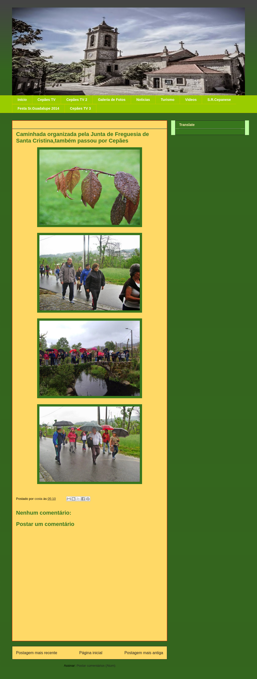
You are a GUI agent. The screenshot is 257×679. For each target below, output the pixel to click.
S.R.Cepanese (219, 100)
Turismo (167, 100)
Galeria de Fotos (111, 100)
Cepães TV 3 (80, 108)
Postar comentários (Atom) (96, 665)
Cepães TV (47, 100)
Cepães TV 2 (76, 100)
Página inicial (90, 653)
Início (22, 100)
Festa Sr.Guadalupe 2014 (38, 108)
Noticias (143, 100)
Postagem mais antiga (143, 653)
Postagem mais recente (36, 653)
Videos (191, 100)
